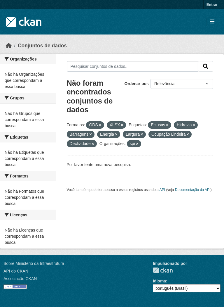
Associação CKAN (20, 278)
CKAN (163, 270)
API (162, 190)
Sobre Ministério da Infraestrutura (34, 263)
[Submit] (205, 66)
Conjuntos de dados (42, 46)
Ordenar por (136, 83)
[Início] (9, 46)
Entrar (212, 4)
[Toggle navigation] (212, 22)
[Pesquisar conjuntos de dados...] (133, 66)
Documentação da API (193, 190)
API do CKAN (16, 271)
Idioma (159, 281)
